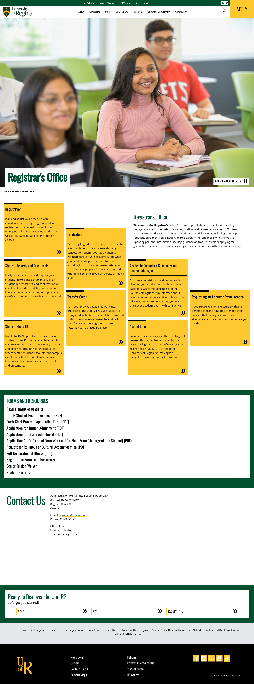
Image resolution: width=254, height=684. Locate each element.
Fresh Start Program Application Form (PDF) (37, 421)
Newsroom (77, 656)
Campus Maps (79, 674)
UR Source (133, 674)
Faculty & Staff (107, 2)
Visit (96, 611)
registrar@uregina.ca (72, 515)
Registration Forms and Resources (30, 459)
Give (146, 2)
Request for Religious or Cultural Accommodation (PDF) (45, 447)
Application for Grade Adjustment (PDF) (34, 434)
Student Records (18, 472)
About (81, 11)
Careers (75, 662)
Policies (131, 656)
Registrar (28, 191)
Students (89, 2)
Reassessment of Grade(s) (24, 409)
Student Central (136, 668)
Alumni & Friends (130, 2)
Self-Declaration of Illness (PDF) (29, 453)
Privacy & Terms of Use (140, 662)
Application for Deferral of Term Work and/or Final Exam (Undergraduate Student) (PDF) (69, 440)
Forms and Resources (228, 181)
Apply (21, 611)
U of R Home (11, 191)
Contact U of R (79, 668)
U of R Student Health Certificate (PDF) (34, 415)
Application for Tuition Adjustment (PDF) (35, 428)
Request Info (176, 611)
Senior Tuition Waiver (21, 466)
